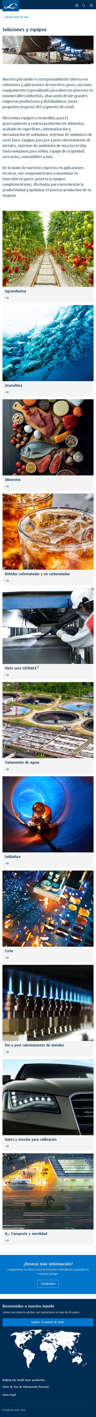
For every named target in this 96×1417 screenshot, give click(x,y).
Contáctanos (48, 1283)
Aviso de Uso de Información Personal (25, 1387)
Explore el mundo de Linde (48, 1322)
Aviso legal (9, 1395)
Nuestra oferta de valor (17, 17)
